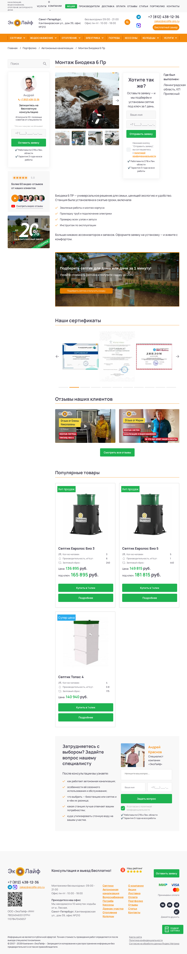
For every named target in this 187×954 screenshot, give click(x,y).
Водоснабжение (41, 38)
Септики (16, 38)
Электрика (93, 38)
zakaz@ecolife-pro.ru (166, 21)
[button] (116, 100)
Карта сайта (135, 937)
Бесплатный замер (166, 27)
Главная (13, 48)
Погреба (114, 38)
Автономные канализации (57, 48)
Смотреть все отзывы (117, 452)
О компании (55, 3)
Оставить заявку (28, 142)
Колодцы (149, 38)
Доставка (108, 6)
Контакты (173, 6)
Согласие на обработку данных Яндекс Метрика (154, 943)
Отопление (69, 38)
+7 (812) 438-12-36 (163, 17)
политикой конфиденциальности (144, 154)
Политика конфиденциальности (146, 940)
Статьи (143, 6)
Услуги (41, 6)
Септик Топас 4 (71, 677)
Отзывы (132, 6)
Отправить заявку (141, 134)
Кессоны (131, 38)
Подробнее (86, 598)
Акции (71, 6)
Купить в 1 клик (85, 588)
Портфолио (157, 6)
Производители (89, 6)
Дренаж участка (113, 908)
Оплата (120, 6)
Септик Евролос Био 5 (140, 548)
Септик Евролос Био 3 (76, 548)
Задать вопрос (146, 798)
